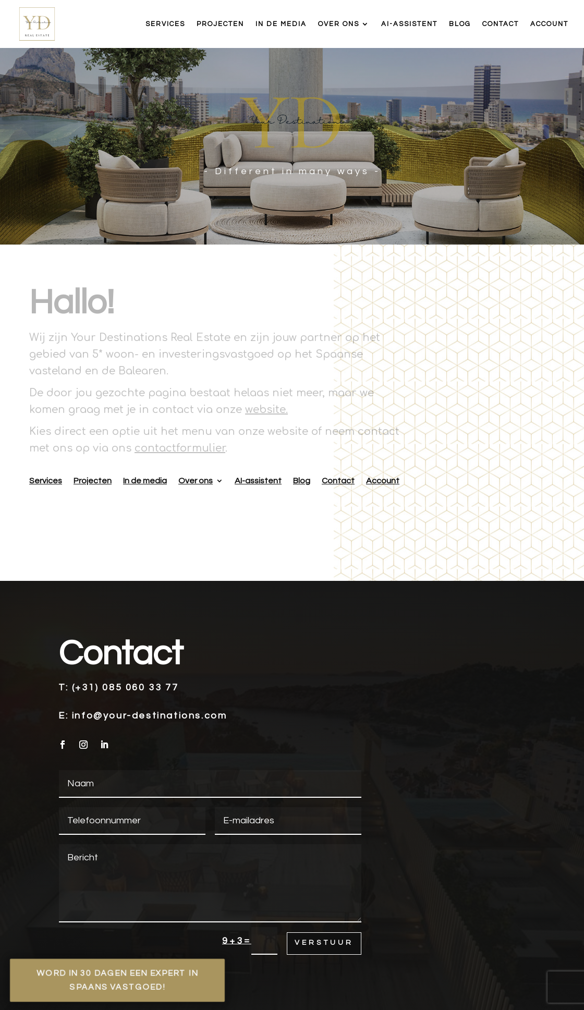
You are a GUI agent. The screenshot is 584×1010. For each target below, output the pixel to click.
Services (165, 24)
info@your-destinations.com (149, 716)
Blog (460, 24)
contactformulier (180, 448)
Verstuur (324, 942)
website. (266, 410)
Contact (500, 24)
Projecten (220, 24)
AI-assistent (409, 24)
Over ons (338, 24)
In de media (281, 24)
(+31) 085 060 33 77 (125, 687)
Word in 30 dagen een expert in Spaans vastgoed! (117, 980)
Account (549, 24)
